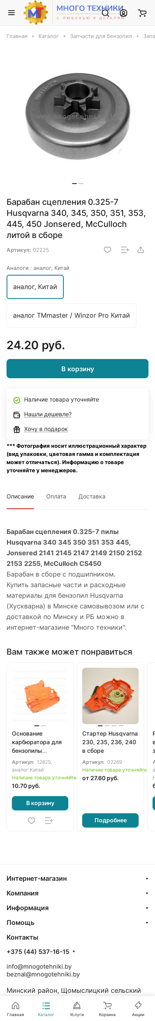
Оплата (56, 496)
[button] (74, 183)
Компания (22, 893)
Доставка (92, 496)
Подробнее (110, 820)
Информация (28, 908)
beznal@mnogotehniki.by (43, 974)
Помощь (20, 922)
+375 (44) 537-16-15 (38, 952)
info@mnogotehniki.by (39, 966)
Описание (20, 496)
